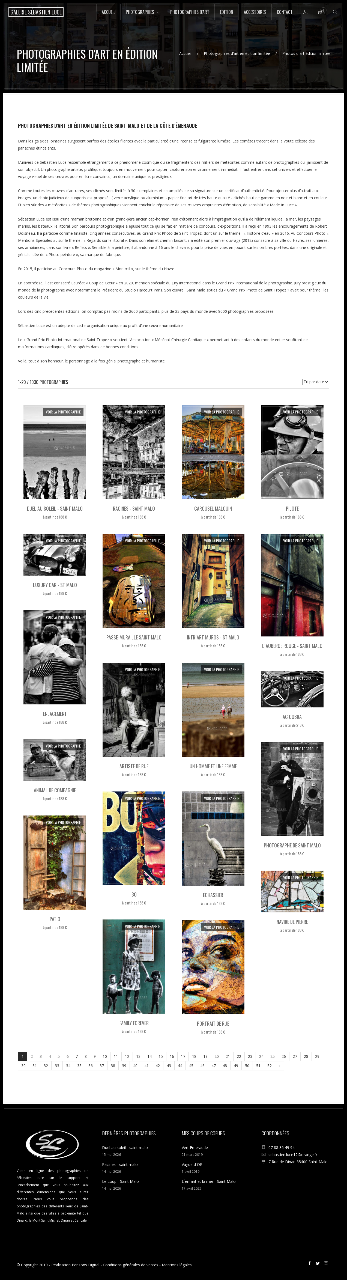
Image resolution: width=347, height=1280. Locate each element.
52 (269, 1065)
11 (116, 1056)
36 (90, 1065)
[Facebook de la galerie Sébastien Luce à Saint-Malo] (310, 1264)
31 (34, 1065)
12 (127, 1056)
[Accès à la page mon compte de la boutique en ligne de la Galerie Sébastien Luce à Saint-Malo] (305, 12)
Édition (226, 12)
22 (239, 1056)
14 (149, 1056)
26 (284, 1056)
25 (272, 1056)
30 (23, 1065)
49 (236, 1065)
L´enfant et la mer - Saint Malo (209, 1181)
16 (172, 1056)
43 (169, 1065)
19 (205, 1056)
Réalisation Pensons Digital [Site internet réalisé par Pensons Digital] (75, 1264)
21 (228, 1056)
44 (180, 1065)
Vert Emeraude (195, 1147)
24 (261, 1056)
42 (157, 1065)
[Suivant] (279, 1065)
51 (258, 1065)
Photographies (140, 12)
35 (79, 1065)
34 (68, 1065)
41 (146, 1065)
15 (160, 1056)
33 (57, 1065)
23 (250, 1056)
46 (202, 1065)
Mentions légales (177, 1264)
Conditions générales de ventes (130, 1264)
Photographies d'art (189, 12)
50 (247, 1065)
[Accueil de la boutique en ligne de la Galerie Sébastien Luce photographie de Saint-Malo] (36, 12)
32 (46, 1065)
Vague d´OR (192, 1164)
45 (191, 1065)
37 (102, 1065)
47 (213, 1065)
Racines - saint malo (120, 1164)
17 (183, 1056)
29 (317, 1056)
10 (105, 1056)
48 (225, 1065)
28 (306, 1056)
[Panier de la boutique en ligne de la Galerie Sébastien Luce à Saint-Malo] (320, 12)
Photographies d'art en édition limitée (237, 53)
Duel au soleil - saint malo (125, 1147)
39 (124, 1065)
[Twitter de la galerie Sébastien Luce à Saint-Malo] (318, 1264)
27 (295, 1056)
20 (216, 1056)
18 (194, 1056)
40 (135, 1065)
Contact (284, 12)
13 (138, 1056)
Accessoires (255, 12)
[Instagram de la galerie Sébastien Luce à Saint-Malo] (327, 1264)
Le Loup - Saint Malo (120, 1181)
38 (113, 1065)
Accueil (108, 12)
